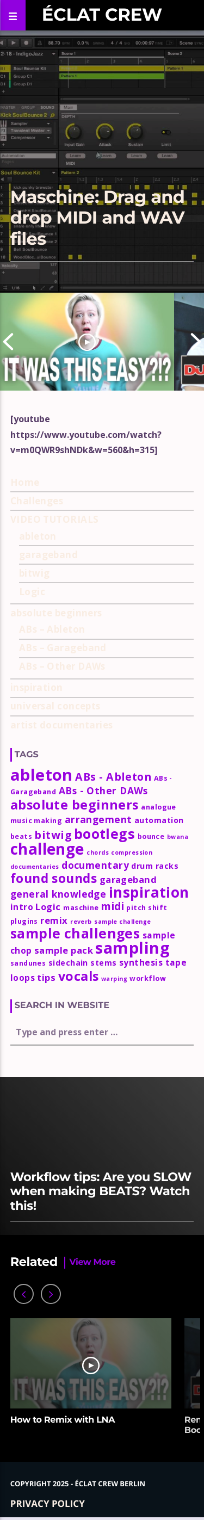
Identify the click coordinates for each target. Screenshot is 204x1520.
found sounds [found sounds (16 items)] (53, 878)
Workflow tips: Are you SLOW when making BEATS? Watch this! (100, 1191)
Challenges (37, 501)
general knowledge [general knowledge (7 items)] (58, 893)
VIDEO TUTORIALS (54, 519)
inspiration (36, 687)
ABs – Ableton (52, 629)
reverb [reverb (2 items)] (81, 921)
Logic (32, 591)
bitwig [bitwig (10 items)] (52, 834)
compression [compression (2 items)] (131, 852)
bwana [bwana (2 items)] (177, 837)
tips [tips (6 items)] (46, 977)
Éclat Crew (102, 15)
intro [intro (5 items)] (21, 907)
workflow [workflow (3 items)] (147, 978)
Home (25, 482)
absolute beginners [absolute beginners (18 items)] (74, 804)
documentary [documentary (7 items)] (95, 865)
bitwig (34, 573)
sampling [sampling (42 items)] (132, 947)
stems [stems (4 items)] (103, 962)
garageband (48, 554)
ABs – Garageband (63, 647)
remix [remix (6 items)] (53, 920)
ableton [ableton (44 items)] (41, 775)
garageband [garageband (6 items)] (128, 879)
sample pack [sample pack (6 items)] (63, 950)
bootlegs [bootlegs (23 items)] (104, 833)
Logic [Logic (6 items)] (47, 906)
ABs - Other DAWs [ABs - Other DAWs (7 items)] (103, 790)
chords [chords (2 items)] (97, 852)
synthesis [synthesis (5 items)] (141, 962)
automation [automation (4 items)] (159, 820)
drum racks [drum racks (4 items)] (154, 866)
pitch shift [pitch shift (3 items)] (146, 907)
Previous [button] (8, 342)
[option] (87, 342)
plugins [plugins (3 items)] (24, 921)
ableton (38, 536)
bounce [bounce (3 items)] (151, 836)
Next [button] (196, 342)
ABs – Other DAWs (62, 666)
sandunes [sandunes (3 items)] (28, 963)
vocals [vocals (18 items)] (78, 976)
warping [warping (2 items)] (114, 979)
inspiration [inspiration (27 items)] (149, 892)
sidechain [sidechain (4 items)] (68, 962)
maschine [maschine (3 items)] (81, 907)
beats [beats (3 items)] (21, 836)
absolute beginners (56, 613)
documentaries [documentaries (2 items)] (34, 866)
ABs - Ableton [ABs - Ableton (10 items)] (113, 776)
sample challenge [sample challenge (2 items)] (122, 921)
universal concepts (55, 706)
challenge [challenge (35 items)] (47, 848)
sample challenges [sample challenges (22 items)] (75, 933)
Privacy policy (47, 1503)
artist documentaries (61, 725)
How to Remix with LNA (62, 1420)
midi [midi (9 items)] (112, 906)
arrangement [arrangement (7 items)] (98, 819)
